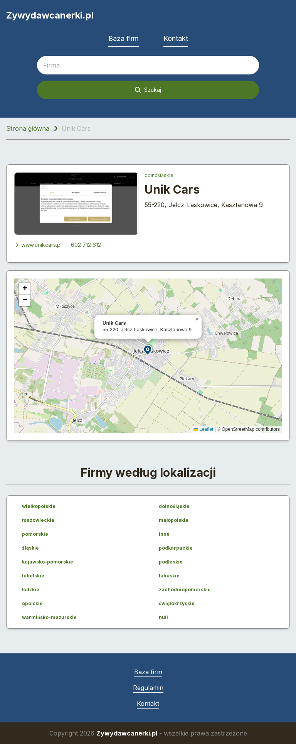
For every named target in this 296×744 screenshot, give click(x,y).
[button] (148, 350)
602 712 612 (86, 244)
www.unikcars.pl (38, 244)
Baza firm (123, 38)
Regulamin (148, 688)
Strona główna (27, 128)
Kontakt (175, 38)
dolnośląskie (159, 175)
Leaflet (203, 429)
